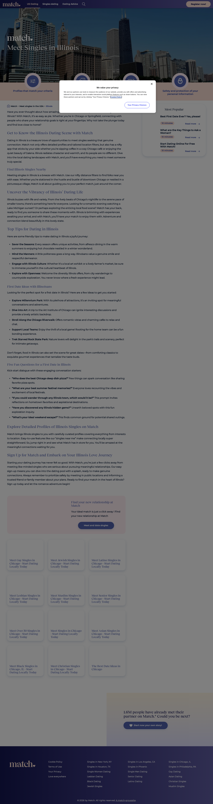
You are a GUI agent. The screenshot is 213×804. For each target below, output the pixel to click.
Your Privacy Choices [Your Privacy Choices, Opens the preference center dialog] (137, 105)
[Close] (151, 84)
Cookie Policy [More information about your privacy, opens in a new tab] (116, 97)
